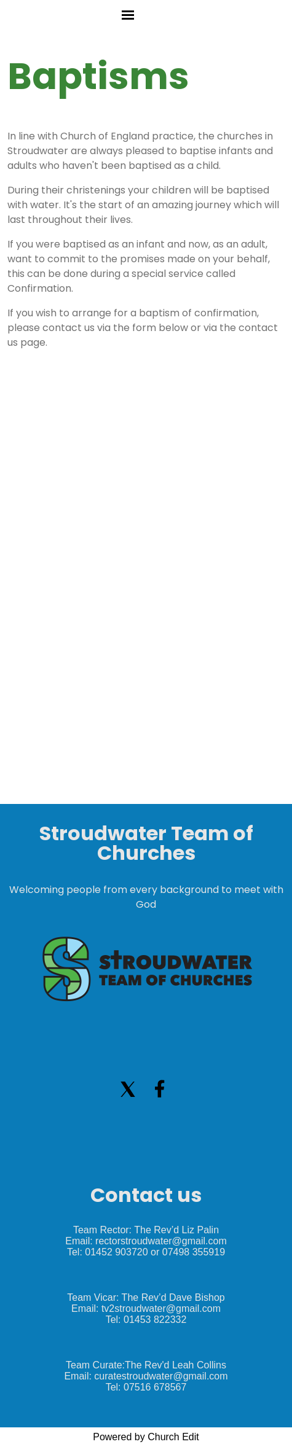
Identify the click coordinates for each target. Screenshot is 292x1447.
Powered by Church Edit (146, 1437)
